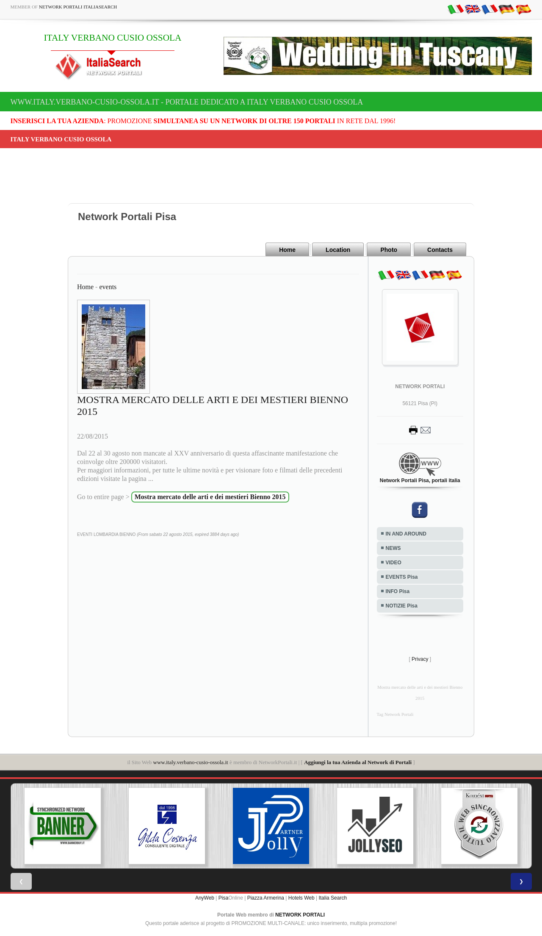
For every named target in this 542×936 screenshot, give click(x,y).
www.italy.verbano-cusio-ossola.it (190, 762)
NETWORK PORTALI (300, 915)
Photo (388, 249)
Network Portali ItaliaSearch (78, 6)
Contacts (440, 249)
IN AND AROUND (406, 534)
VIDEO (393, 563)
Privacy (420, 659)
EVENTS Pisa (402, 577)
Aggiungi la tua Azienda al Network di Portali (358, 762)
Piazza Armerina (265, 898)
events (107, 286)
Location (338, 249)
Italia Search (332, 898)
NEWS (393, 548)
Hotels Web (301, 898)
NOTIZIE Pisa (402, 606)
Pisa (223, 898)
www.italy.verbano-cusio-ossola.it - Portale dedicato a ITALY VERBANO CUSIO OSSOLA (187, 102)
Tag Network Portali (395, 714)
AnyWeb (204, 898)
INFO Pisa (398, 591)
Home (287, 249)
